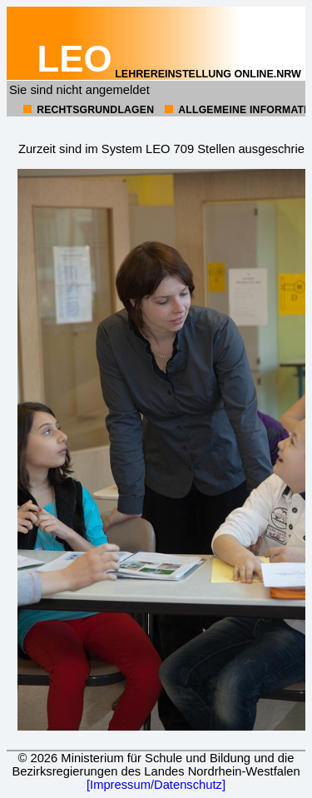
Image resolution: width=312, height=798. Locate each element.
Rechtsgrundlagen (95, 110)
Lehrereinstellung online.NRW (169, 74)
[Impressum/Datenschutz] (156, 784)
